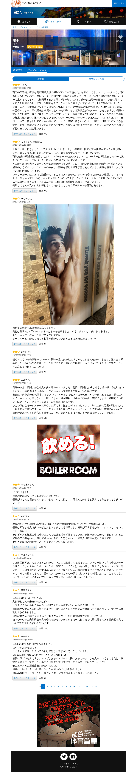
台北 (24, 12)
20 (86, 686)
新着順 (40, 79)
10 (78, 686)
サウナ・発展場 (41, 27)
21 (91, 686)
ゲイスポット (25, 27)
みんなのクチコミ (37, 69)
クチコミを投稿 (35, 47)
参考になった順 (96, 79)
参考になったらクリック (24, 134)
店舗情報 (18, 69)
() (18, 47)
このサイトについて (68, 763)
